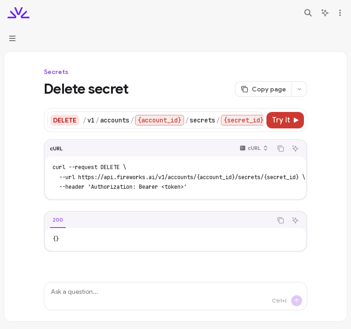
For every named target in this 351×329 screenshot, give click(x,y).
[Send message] (296, 300)
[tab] (58, 219)
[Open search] (308, 12)
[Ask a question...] (175, 296)
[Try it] (285, 120)
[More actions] (339, 12)
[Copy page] (263, 89)
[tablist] (158, 220)
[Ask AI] (295, 148)
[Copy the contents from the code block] (281, 148)
